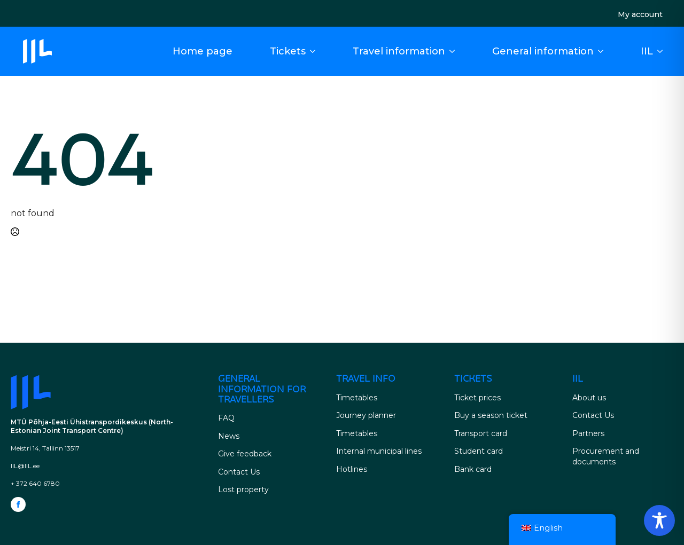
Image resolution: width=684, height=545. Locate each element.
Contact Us (239, 472)
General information (543, 51)
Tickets (288, 51)
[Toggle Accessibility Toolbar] (659, 520)
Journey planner (366, 415)
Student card (478, 451)
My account (640, 14)
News (228, 436)
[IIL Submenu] (663, 51)
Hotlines (351, 469)
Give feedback (244, 454)
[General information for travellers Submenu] (604, 51)
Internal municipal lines (379, 451)
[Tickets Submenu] (316, 51)
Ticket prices (477, 397)
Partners (588, 433)
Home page (202, 51)
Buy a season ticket (490, 415)
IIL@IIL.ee (25, 466)
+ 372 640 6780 (35, 483)
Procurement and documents (605, 456)
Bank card (473, 469)
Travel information (399, 51)
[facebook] (18, 504)
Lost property (243, 489)
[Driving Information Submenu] (455, 51)
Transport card (480, 433)
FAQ (226, 418)
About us (589, 397)
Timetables (356, 397)
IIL (647, 51)
